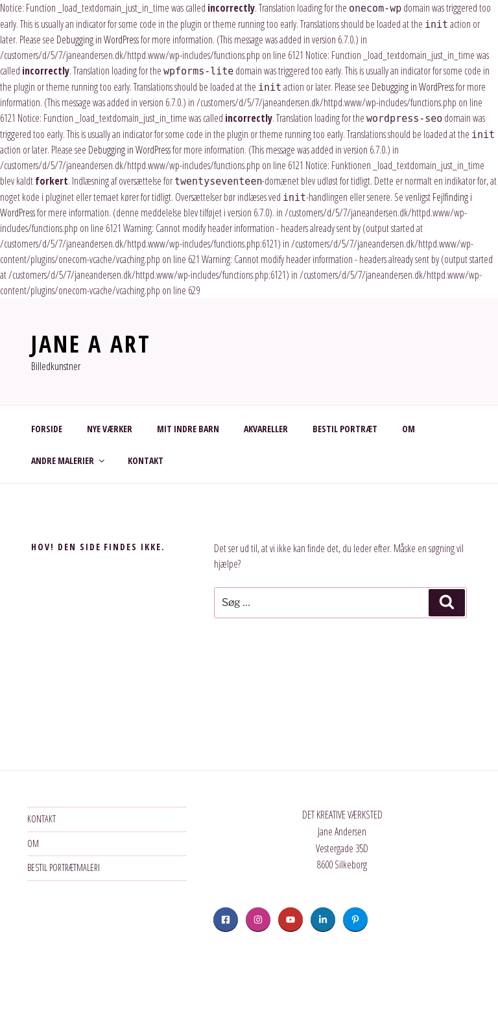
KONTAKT (145, 460)
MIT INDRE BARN (188, 429)
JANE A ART (91, 344)
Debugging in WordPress (97, 39)
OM (408, 429)
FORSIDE (46, 429)
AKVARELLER (266, 429)
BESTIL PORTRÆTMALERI (63, 867)
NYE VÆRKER (109, 429)
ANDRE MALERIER (68, 460)
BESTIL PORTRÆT (345, 429)
